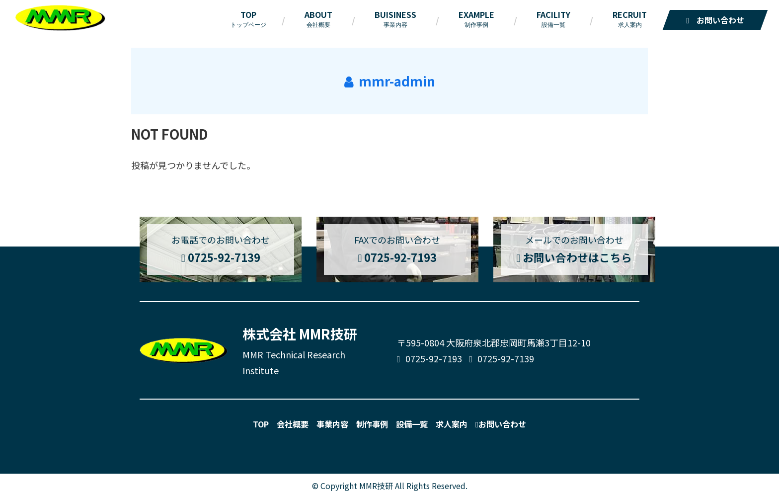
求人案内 (451, 424)
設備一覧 (412, 424)
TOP (261, 424)
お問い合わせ (500, 424)
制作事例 (372, 424)
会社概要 (293, 424)
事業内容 (332, 424)
